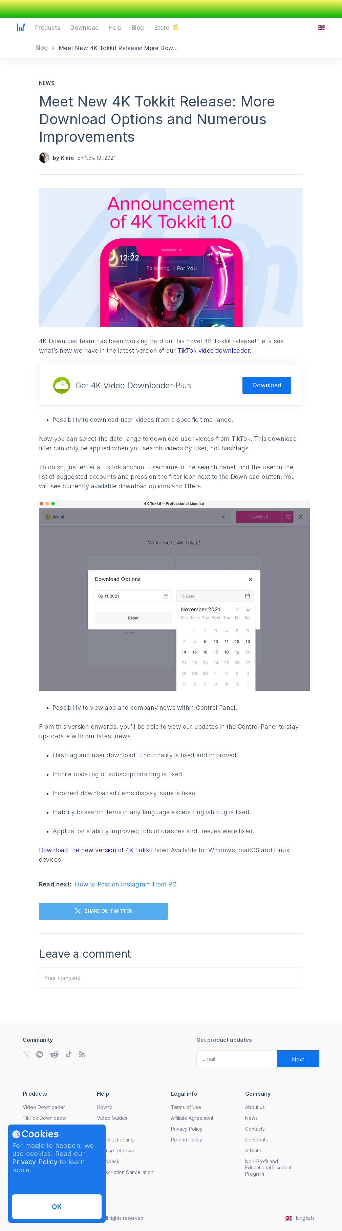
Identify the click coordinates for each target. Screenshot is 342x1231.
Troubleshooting (115, 1139)
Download (266, 385)
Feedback (108, 1161)
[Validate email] (298, 1058)
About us (255, 1107)
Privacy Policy (35, 1162)
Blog (43, 47)
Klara (67, 158)
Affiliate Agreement (192, 1118)
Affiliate (253, 1150)
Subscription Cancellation (125, 1172)
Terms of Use (186, 1107)
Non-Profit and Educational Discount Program (268, 1167)
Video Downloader (44, 1107)
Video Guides (112, 1118)
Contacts (255, 1129)
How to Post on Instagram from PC (125, 884)
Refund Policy (186, 1139)
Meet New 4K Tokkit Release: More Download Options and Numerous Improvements (157, 119)
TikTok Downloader (45, 1118)
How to (105, 1107)
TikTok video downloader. (215, 350)
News (47, 83)
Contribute (257, 1139)
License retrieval (115, 1150)
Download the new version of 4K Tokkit (96, 850)
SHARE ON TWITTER (103, 911)
